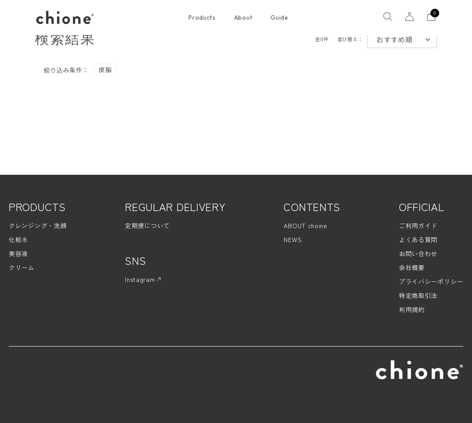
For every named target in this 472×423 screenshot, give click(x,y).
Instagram (143, 279)
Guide (279, 17)
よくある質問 (418, 239)
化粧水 (18, 239)
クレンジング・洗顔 (37, 225)
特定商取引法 (418, 295)
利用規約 (412, 309)
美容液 (18, 253)
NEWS (293, 239)
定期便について (147, 225)
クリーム (22, 267)
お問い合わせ (418, 253)
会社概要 (412, 267)
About (243, 17)
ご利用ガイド (418, 225)
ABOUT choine (305, 225)
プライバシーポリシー (431, 281)
